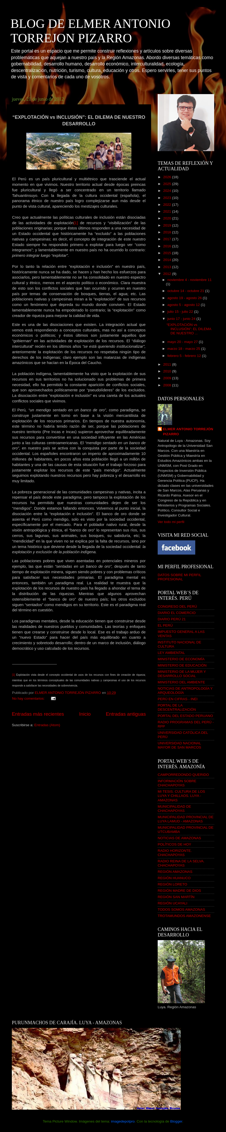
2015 (167, 253)
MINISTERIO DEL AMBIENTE (181, 682)
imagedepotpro (123, 1121)
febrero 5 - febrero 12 (184, 356)
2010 (167, 371)
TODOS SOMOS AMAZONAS (181, 909)
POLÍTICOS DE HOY (174, 844)
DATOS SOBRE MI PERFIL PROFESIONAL (179, 577)
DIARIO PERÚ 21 (172, 619)
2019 (167, 225)
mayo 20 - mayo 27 (183, 342)
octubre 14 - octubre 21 (186, 291)
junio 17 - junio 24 (181, 319)
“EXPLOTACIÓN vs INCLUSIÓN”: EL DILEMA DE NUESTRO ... (189, 329)
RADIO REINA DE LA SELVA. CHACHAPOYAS (181, 863)
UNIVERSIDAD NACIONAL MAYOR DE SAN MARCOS (179, 745)
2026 (167, 177)
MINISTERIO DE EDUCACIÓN (182, 665)
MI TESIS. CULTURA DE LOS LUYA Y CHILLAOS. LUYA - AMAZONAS (181, 796)
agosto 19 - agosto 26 (185, 298)
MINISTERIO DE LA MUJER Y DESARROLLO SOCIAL (182, 674)
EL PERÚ (165, 625)
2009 (167, 378)
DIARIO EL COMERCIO (177, 613)
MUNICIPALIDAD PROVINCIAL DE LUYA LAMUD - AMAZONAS (185, 819)
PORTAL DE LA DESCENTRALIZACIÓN (177, 707)
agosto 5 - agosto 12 (184, 305)
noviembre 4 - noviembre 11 (189, 280)
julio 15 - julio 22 (180, 312)
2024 (167, 191)
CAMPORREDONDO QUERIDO (183, 775)
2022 (167, 205)
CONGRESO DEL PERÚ (177, 606)
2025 (167, 184)
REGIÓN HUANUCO (174, 878)
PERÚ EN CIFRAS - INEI (178, 699)
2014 (167, 260)
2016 (167, 246)
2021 (167, 211)
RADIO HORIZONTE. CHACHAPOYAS (175, 853)
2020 (167, 218)
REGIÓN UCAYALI (172, 903)
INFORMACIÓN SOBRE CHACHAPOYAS (177, 783)
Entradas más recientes (38, 714)
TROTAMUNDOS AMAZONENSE (184, 916)
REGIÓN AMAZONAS (175, 872)
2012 (167, 274)
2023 (167, 198)
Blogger (176, 1121)
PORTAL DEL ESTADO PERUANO (185, 716)
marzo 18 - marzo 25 (184, 349)
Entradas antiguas (126, 714)
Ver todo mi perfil (171, 522)
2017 (167, 239)
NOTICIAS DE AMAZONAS (179, 838)
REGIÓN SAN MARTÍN (176, 897)
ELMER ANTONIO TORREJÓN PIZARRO (188, 431)
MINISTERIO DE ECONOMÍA (181, 659)
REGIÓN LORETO (172, 884)
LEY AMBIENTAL (171, 653)
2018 (167, 232)
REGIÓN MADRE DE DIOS (179, 891)
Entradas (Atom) (47, 725)
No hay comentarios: (29, 698)
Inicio (85, 714)
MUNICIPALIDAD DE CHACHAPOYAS (174, 809)
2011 (167, 364)
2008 (167, 385)
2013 (167, 267)
